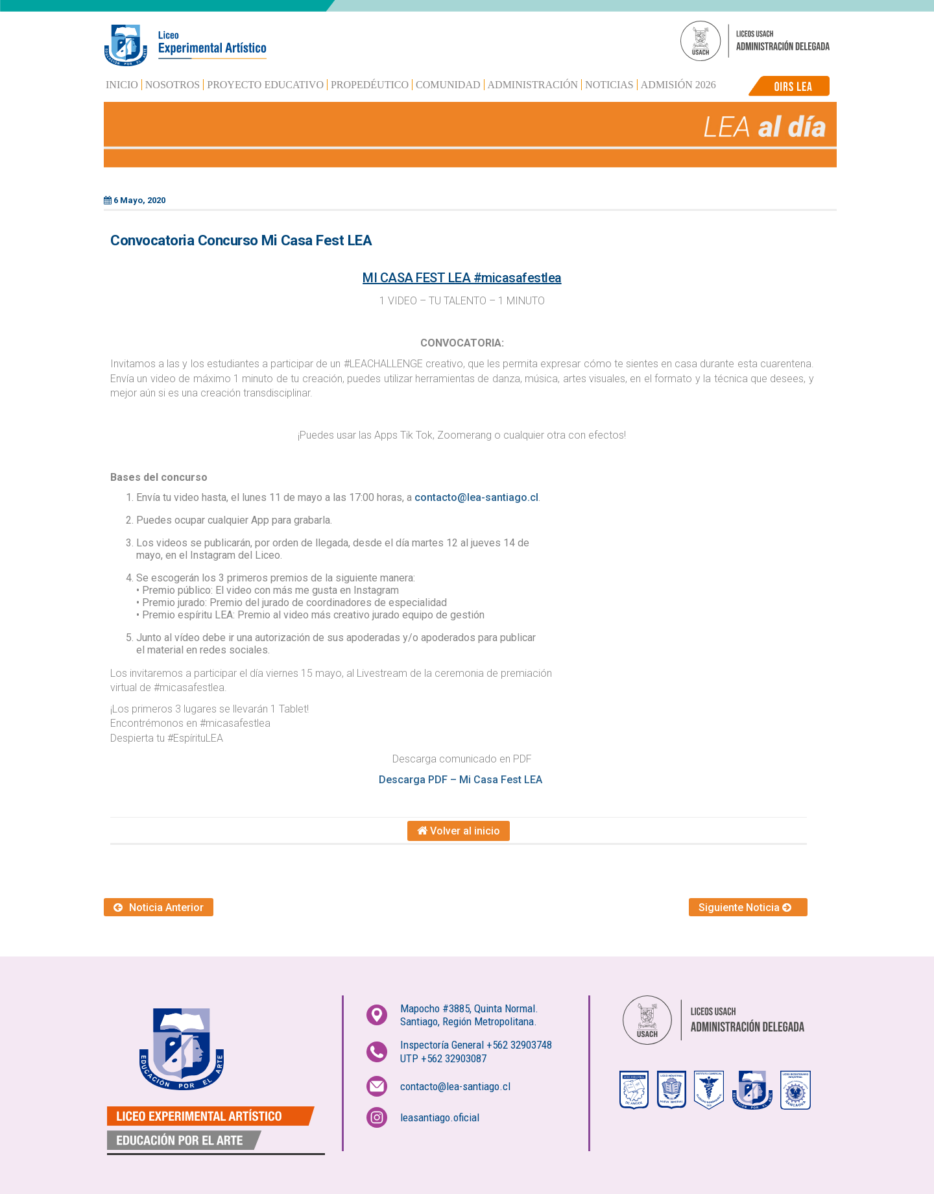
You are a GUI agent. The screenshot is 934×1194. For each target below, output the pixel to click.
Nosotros (172, 84)
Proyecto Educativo (265, 84)
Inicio (122, 84)
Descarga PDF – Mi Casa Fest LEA (462, 780)
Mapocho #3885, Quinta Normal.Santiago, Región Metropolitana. (469, 1015)
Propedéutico (370, 84)
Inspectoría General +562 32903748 (476, 1044)
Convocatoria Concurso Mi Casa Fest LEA (241, 240)
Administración (533, 84)
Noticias (609, 84)
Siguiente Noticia (748, 907)
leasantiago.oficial (439, 1117)
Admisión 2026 (678, 84)
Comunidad (448, 84)
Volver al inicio (458, 831)
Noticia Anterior (159, 907)
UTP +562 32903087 (443, 1058)
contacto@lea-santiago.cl (476, 497)
